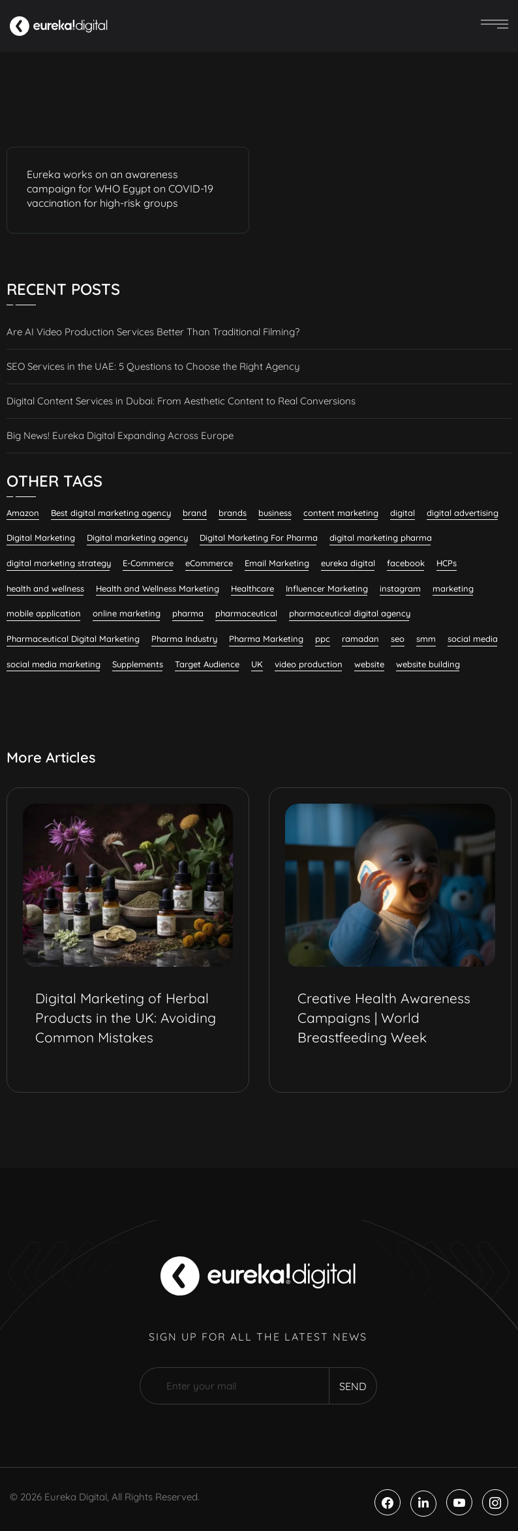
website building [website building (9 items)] (428, 664)
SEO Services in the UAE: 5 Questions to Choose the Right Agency (153, 366)
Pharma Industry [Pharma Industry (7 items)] (184, 638)
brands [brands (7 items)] (233, 513)
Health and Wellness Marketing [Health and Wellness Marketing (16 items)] (157, 588)
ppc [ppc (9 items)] (322, 638)
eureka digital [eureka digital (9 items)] (348, 563)
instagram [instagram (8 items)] (400, 588)
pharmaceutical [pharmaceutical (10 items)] (246, 613)
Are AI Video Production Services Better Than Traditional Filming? (153, 332)
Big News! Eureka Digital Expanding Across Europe (120, 435)
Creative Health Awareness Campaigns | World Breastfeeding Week (383, 1018)
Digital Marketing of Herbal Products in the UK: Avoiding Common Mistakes (125, 1018)
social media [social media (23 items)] (473, 638)
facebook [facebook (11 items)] (406, 563)
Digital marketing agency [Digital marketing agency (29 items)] (137, 537)
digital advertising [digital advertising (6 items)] (462, 513)
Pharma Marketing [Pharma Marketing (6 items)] (266, 638)
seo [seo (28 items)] (397, 638)
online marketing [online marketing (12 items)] (126, 613)
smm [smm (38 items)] (426, 638)
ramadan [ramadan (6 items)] (360, 638)
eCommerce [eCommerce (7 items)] (209, 563)
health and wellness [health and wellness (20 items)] (45, 588)
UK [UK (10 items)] (257, 664)
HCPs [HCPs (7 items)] (446, 563)
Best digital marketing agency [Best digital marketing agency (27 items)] (111, 513)
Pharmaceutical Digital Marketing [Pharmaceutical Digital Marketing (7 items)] (73, 638)
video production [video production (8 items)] (309, 664)
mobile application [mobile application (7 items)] (44, 613)
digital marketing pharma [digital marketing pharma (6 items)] (380, 537)
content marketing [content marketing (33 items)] (340, 513)
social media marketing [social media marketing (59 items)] (53, 664)
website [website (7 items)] (369, 664)
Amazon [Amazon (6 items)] (23, 513)
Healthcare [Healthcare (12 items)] (252, 588)
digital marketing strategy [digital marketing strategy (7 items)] (59, 563)
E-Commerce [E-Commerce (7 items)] (148, 563)
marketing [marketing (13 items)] (453, 588)
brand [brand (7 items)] (195, 513)
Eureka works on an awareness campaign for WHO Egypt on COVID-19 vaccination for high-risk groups (120, 188)
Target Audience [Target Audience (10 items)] (207, 664)
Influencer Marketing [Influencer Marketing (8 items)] (327, 588)
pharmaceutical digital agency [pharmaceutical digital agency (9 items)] (349, 613)
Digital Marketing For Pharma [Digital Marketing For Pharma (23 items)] (259, 537)
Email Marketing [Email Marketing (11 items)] (277, 563)
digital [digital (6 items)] (402, 513)
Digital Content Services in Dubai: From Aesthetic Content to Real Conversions (181, 401)
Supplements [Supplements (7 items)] (137, 664)
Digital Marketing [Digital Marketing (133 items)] (41, 537)
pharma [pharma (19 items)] (188, 613)
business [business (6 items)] (275, 513)
